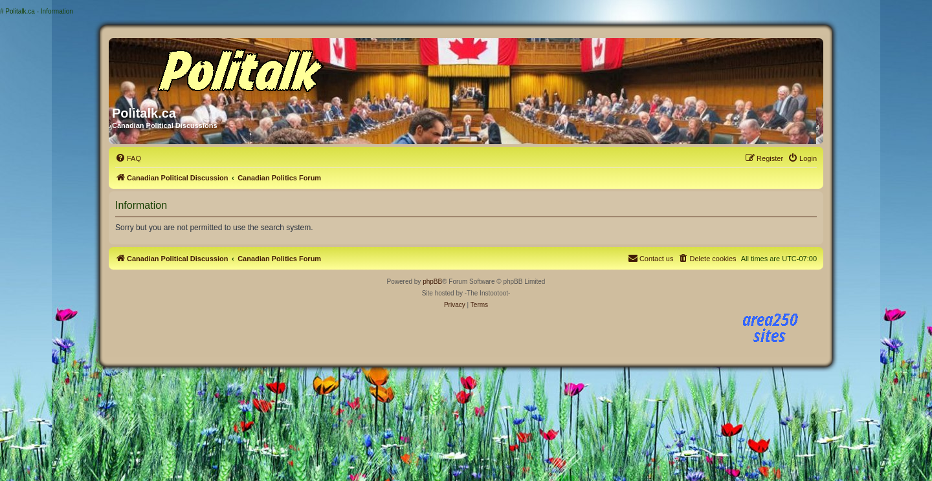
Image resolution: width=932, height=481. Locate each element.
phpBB (432, 281)
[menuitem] (128, 158)
